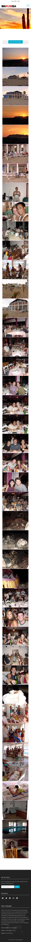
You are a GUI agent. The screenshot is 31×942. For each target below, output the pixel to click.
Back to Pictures (15, 42)
